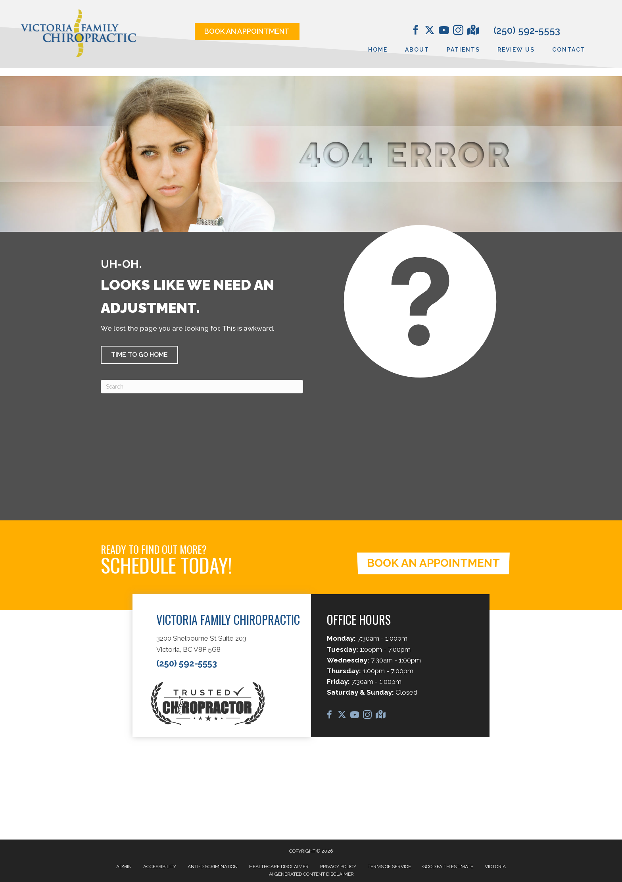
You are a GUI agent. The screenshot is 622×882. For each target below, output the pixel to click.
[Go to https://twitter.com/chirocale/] (429, 31)
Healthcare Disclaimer (279, 866)
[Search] (202, 386)
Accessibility (159, 866)
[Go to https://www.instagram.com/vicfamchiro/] (458, 31)
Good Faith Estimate (447, 866)
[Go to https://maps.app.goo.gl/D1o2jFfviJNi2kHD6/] (472, 31)
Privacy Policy (338, 866)
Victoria (495, 866)
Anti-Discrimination (213, 866)
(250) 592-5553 (526, 30)
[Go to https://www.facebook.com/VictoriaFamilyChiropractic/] (415, 31)
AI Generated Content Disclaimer (311, 874)
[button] (139, 355)
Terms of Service (389, 866)
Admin (124, 866)
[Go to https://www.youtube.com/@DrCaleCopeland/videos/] (444, 31)
